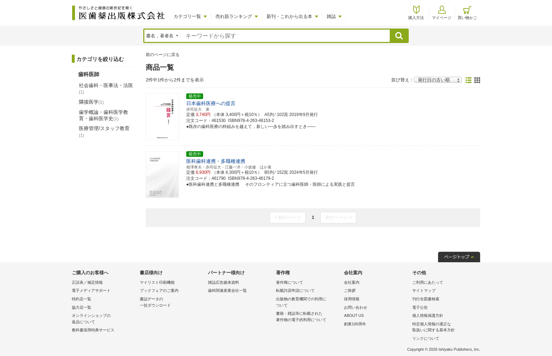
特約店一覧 (81, 299)
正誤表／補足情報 (87, 282)
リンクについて (425, 338)
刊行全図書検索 (425, 299)
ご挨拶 (350, 290)
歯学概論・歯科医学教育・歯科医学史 (103, 115)
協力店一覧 (81, 307)
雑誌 (331, 16)
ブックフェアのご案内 (159, 290)
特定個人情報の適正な (444, 327)
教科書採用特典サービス (93, 330)
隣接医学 (91, 102)
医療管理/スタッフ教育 (104, 131)
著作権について (289, 282)
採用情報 (351, 299)
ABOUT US (354, 315)
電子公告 (420, 307)
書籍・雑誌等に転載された (308, 317)
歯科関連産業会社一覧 (227, 290)
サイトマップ (423, 290)
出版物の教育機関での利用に (308, 302)
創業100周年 (355, 324)
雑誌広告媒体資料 (223, 282)
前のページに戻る (163, 54)
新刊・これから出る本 (289, 16)
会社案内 (351, 282)
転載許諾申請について (295, 290)
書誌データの (172, 302)
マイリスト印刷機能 (157, 282)
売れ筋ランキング (233, 16)
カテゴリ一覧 (187, 16)
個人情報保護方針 (427, 315)
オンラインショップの (104, 319)
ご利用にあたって (427, 282)
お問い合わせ (355, 307)
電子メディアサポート (91, 290)
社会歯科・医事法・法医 (106, 88)
